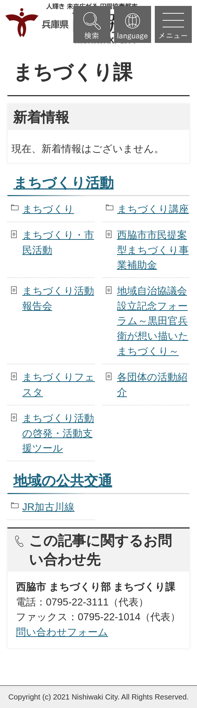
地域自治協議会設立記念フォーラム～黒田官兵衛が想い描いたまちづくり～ (152, 321)
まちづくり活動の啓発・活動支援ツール (58, 433)
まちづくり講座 (153, 209)
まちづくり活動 (63, 183)
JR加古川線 (48, 507)
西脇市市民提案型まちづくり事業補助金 (153, 250)
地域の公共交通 (62, 481)
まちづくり (48, 209)
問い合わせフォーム (62, 632)
